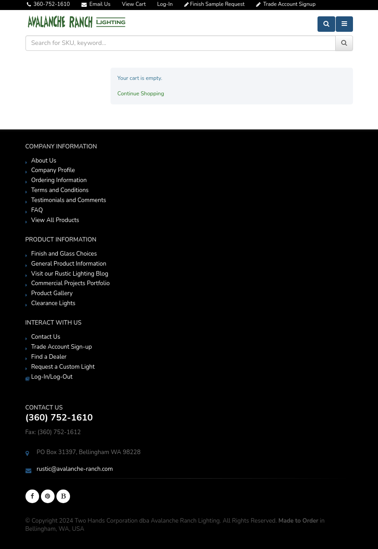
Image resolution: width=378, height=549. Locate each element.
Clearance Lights (53, 303)
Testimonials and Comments (68, 200)
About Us (43, 161)
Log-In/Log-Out (52, 377)
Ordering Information (59, 180)
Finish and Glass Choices (64, 254)
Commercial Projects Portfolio (70, 283)
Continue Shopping (140, 93)
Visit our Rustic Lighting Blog (70, 274)
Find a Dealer (49, 357)
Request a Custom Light (63, 367)
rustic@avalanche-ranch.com (75, 469)
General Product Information (68, 264)
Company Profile (53, 170)
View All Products (55, 220)
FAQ (37, 210)
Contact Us (45, 337)
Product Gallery (52, 293)
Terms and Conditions (60, 190)
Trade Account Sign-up (61, 347)
